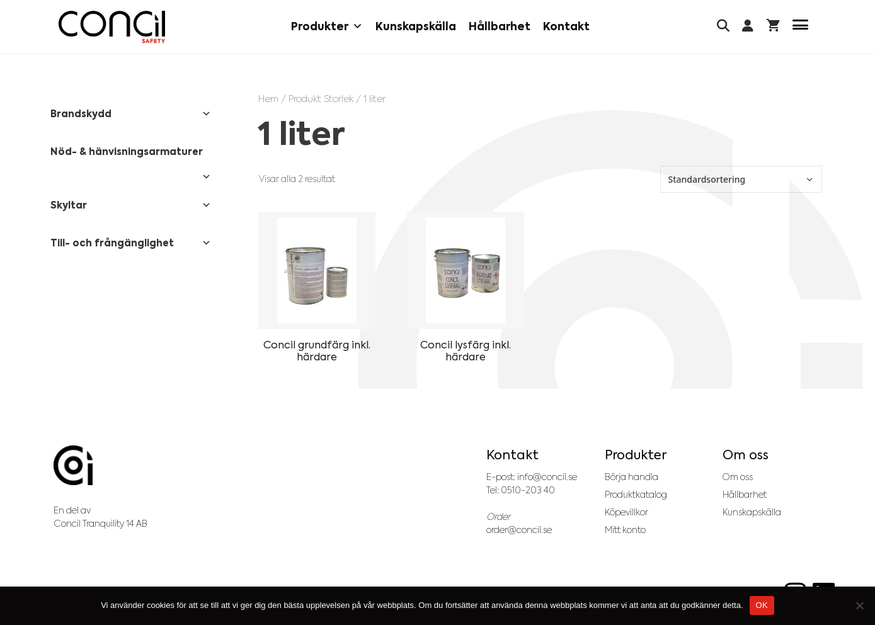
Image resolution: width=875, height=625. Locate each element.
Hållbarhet (499, 26)
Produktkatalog (636, 494)
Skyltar (130, 205)
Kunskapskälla (415, 26)
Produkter (327, 26)
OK (762, 605)
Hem (268, 99)
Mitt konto (625, 530)
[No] (859, 605)
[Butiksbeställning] (741, 179)
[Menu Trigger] (800, 26)
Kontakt (566, 26)
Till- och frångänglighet (130, 243)
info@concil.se (547, 477)
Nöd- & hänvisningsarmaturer (130, 156)
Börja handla (631, 477)
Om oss (738, 477)
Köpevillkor (626, 512)
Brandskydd (130, 114)
